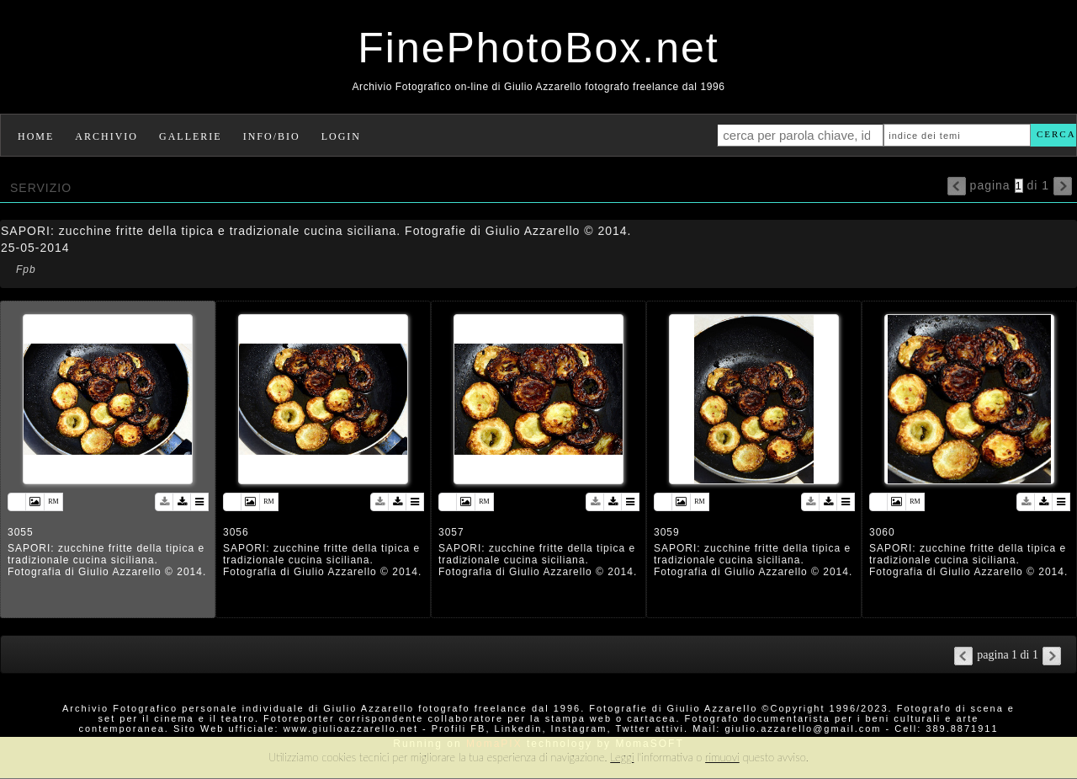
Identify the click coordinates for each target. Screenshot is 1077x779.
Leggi (622, 757)
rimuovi (722, 757)
